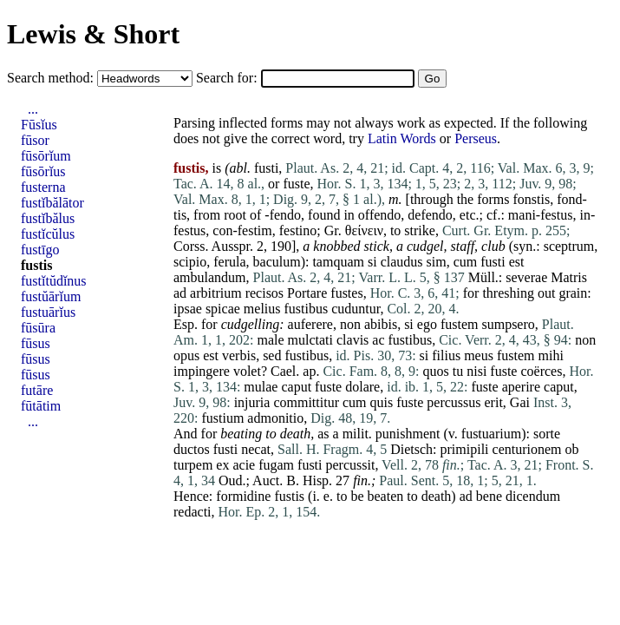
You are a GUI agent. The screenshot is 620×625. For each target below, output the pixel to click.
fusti (266, 168)
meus (478, 355)
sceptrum (569, 246)
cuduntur (355, 308)
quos (436, 371)
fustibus (306, 308)
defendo (430, 214)
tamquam (338, 261)
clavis (352, 339)
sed (272, 355)
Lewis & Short (93, 33)
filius (446, 355)
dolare (362, 386)
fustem (460, 324)
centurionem (527, 449)
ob (572, 449)
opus (186, 355)
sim (437, 261)
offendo (379, 214)
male (270, 339)
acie (243, 464)
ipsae (187, 308)
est (517, 261)
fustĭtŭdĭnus (54, 280)
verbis (239, 355)
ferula (229, 261)
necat (256, 449)
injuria (252, 402)
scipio (189, 261)
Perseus (475, 138)
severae (526, 277)
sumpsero (507, 324)
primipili (465, 449)
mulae (260, 386)
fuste (296, 183)
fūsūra (38, 327)
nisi (476, 371)
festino (298, 230)
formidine (243, 496)
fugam (276, 464)
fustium (222, 418)
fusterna (43, 187)
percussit (350, 464)
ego (427, 324)
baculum (277, 261)
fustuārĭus (48, 312)
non (350, 324)
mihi (550, 355)
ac (378, 339)
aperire (521, 386)
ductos (191, 449)
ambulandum (209, 277)
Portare (307, 293)
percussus (453, 402)
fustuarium (491, 433)
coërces (541, 371)
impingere (201, 371)
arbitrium (216, 293)
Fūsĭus (39, 124)
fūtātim (41, 405)
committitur (306, 402)
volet (247, 371)
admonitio (275, 418)
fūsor (35, 140)
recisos (264, 293)
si (372, 261)
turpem (192, 464)
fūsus (35, 343)
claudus (402, 261)
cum (466, 261)
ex (222, 464)
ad (179, 293)
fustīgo (40, 249)
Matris (569, 277)
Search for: (228, 77)
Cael (283, 371)
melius (262, 308)
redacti (192, 511)
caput (296, 386)
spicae (223, 308)
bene (489, 496)
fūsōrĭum (46, 155)
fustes (346, 293)
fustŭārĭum (51, 296)
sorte (546, 433)
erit (494, 402)
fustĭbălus (48, 218)
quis (382, 402)
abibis (380, 324)
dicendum (533, 496)
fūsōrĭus (43, 171)
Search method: (52, 77)
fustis (289, 496)
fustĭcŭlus (48, 234)
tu (458, 371)
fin (360, 480)
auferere (310, 324)
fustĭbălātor (52, 202)
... (33, 109)
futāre (37, 390)
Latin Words (402, 138)
